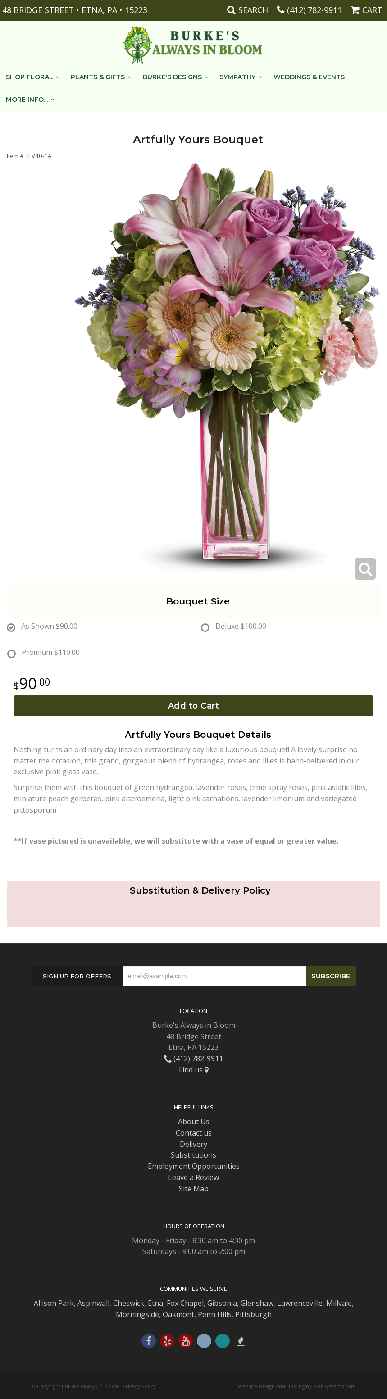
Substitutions (193, 1155)
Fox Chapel (185, 1303)
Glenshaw (257, 1303)
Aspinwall (93, 1303)
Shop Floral (29, 77)
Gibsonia (222, 1303)
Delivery (193, 1144)
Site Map (194, 1189)
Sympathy (237, 77)
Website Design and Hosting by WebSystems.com (297, 1386)
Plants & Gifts (98, 77)
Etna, (156, 1303)
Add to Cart (193, 706)
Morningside (137, 1314)
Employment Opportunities (194, 1166)
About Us (193, 1121)
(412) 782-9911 (314, 10)
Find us (194, 1070)
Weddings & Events (309, 77)
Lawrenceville (300, 1303)
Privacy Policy (139, 1386)
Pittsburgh (253, 1314)
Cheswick (128, 1303)
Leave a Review (193, 1177)
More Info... (27, 99)
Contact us (194, 1133)
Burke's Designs (172, 77)
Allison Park (54, 1303)
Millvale (339, 1303)
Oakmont (178, 1314)
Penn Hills (215, 1314)
